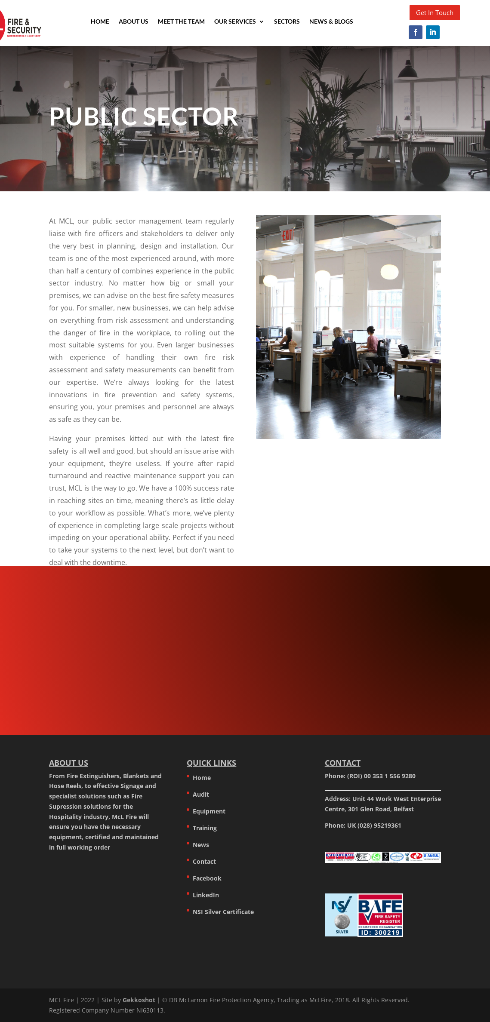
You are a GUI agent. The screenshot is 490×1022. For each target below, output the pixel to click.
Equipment (209, 811)
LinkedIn (206, 895)
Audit (201, 794)
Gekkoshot (139, 1000)
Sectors (287, 21)
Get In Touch (434, 12)
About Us (133, 21)
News (201, 845)
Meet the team (181, 21)
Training (205, 828)
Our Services (235, 21)
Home (100, 21)
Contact (204, 861)
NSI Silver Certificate (223, 912)
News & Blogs (331, 21)
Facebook (207, 878)
